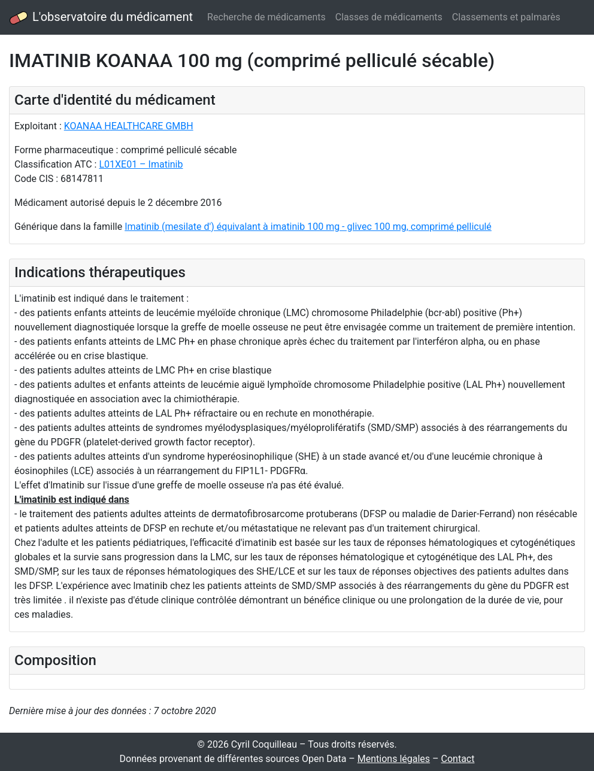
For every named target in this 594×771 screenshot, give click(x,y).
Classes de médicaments (389, 17)
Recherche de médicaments (266, 17)
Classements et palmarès (506, 17)
